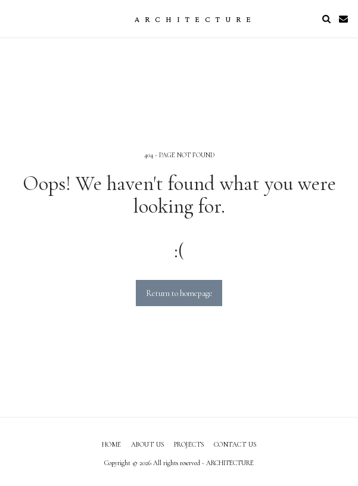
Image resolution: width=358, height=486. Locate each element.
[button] (13, 18)
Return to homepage (179, 293)
